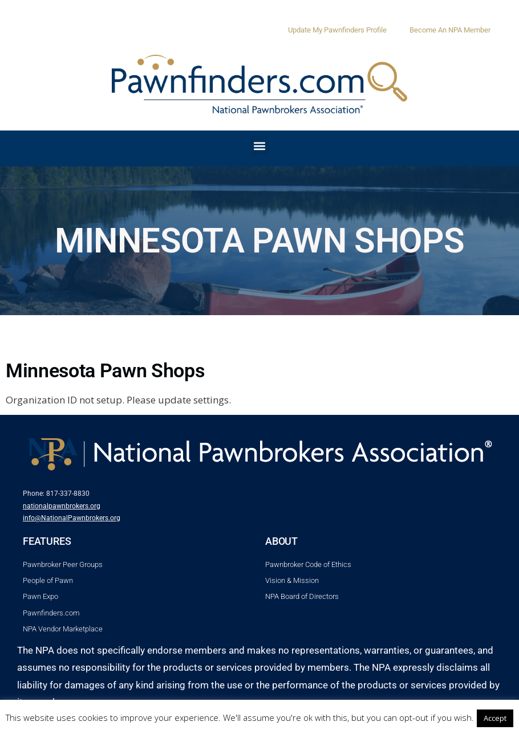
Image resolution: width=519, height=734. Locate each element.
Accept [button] (495, 718)
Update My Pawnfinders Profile (337, 30)
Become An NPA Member (449, 30)
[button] (259, 145)
